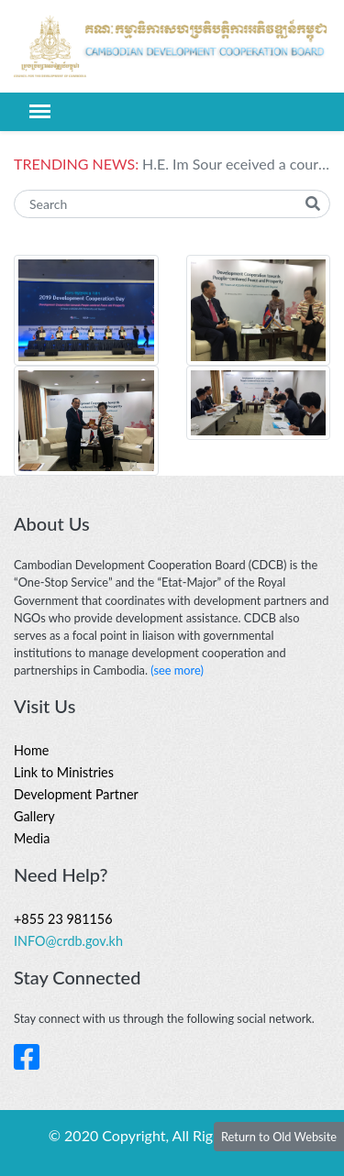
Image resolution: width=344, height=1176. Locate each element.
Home (31, 750)
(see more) (177, 670)
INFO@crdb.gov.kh (68, 941)
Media (32, 838)
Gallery (34, 816)
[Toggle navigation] (40, 111)
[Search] (172, 204)
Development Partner (76, 794)
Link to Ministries (64, 772)
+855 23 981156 (63, 919)
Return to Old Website (279, 1136)
